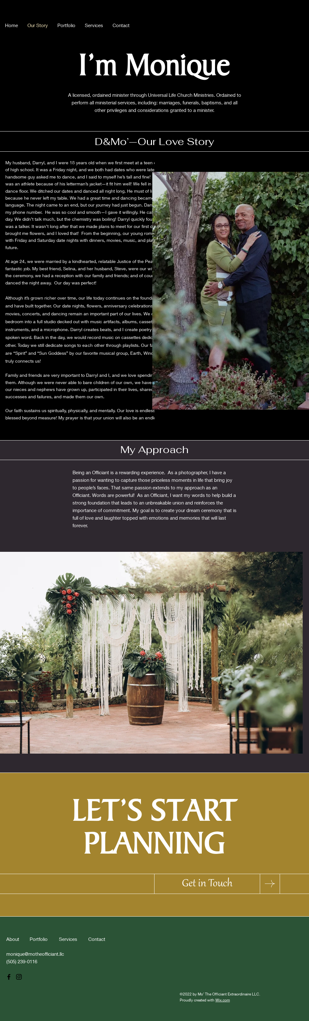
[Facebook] (279, 23)
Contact (96, 939)
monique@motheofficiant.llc (35, 954)
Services (68, 939)
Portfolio (39, 939)
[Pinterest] (299, 23)
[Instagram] (289, 23)
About (12, 939)
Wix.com (222, 1000)
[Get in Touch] (207, 884)
